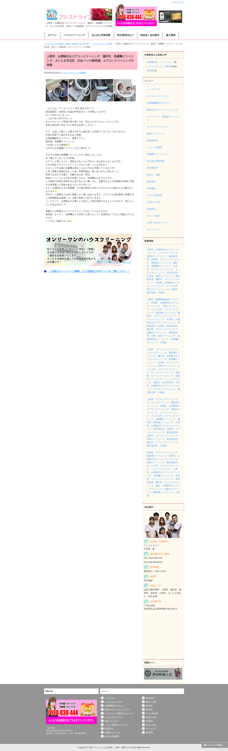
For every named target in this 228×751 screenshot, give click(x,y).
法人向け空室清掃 (101, 35)
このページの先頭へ (215, 745)
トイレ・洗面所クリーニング (116, 725)
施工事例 (170, 35)
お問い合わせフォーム (158, 222)
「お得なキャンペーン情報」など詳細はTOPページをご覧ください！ (89, 271)
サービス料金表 (154, 195)
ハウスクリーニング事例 (72, 72)
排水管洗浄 (152, 168)
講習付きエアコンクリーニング (162, 110)
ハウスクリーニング (74, 35)
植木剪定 (151, 181)
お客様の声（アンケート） (160, 62)
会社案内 (151, 209)
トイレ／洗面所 (154, 147)
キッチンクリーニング (158, 126)
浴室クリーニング (155, 133)
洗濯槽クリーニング (157, 154)
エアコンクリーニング (158, 96)
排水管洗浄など (125, 35)
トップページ (153, 89)
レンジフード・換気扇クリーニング (163, 118)
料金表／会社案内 (149, 35)
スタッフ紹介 (153, 216)
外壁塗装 (151, 188)
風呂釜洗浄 (152, 140)
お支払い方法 (153, 202)
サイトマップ (153, 229)
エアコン (52, 35)
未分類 (150, 70)
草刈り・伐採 (153, 174)
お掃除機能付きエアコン (159, 103)
